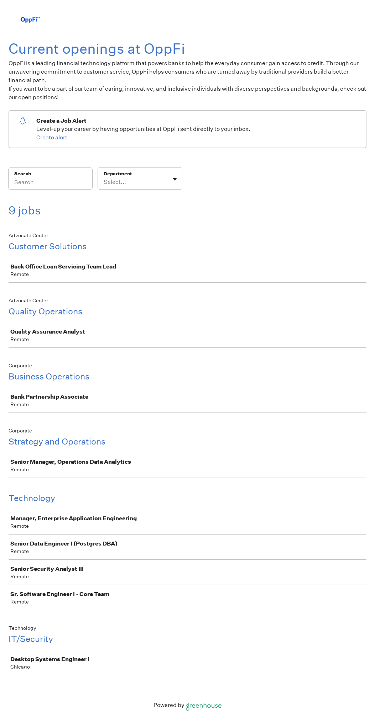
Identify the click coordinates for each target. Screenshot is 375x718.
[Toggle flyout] (175, 179)
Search (22, 174)
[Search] (50, 183)
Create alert (51, 137)
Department (118, 174)
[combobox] (104, 182)
